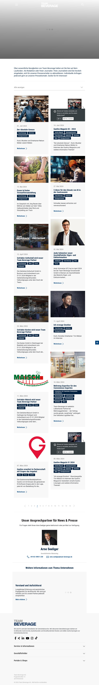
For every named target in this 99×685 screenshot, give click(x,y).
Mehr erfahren (22, 599)
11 (59, 506)
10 (55, 506)
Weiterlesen (22, 148)
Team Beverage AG (20, 675)
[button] (49, 87)
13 (66, 506)
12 (63, 506)
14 (70, 506)
